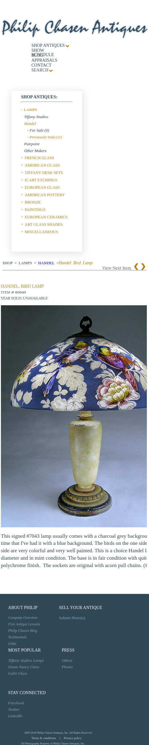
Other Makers (35, 150)
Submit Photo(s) (72, 617)
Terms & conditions (43, 738)
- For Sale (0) (38, 130)
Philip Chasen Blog (22, 630)
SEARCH (39, 70)
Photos (67, 667)
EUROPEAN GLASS (42, 187)
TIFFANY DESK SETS (44, 172)
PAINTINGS (35, 209)
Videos (67, 660)
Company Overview (23, 617)
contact (41, 65)
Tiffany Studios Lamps (26, 660)
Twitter (14, 709)
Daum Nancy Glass (23, 667)
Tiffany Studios (36, 116)
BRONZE (33, 202)
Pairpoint (32, 144)
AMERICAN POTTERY (45, 194)
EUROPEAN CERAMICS (46, 217)
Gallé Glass (17, 673)
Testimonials (17, 637)
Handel (30, 123)
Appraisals (44, 60)
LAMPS (30, 109)
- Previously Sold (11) (44, 137)
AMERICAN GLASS (42, 165)
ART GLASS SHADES (43, 224)
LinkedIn (15, 716)
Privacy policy (73, 738)
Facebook (16, 703)
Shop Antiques (48, 45)
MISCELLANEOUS (41, 231)
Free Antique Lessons (24, 624)
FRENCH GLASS (39, 157)
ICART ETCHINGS (41, 180)
